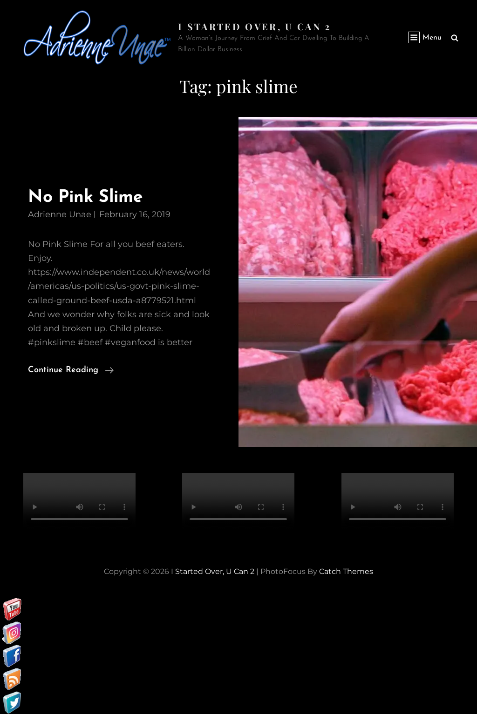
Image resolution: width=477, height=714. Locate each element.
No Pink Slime (86, 197)
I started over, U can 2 (254, 26)
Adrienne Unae (59, 214)
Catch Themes (346, 571)
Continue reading (71, 370)
